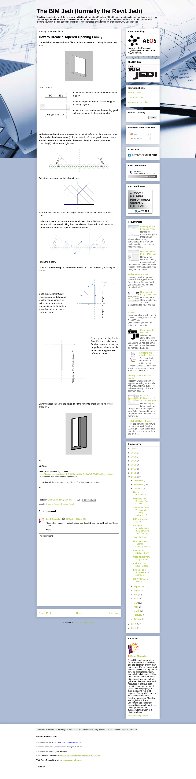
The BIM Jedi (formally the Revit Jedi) (89, 11)
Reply (48, 529)
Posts (133, 134)
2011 (133, 628)
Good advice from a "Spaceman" (141, 558)
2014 (133, 473)
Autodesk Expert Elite (138, 102)
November (139, 484)
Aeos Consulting (135, 92)
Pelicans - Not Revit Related (140, 564)
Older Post (113, 613)
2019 (133, 453)
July (136, 594)
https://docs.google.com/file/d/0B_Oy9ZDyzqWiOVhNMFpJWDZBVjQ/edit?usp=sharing (76, 474)
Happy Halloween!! (139, 493)
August (137, 590)
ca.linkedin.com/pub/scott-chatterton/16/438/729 (80, 756)
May (136, 603)
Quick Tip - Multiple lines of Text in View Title (148, 398)
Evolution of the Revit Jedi (147, 331)
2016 (133, 465)
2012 (133, 624)
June (136, 598)
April (136, 607)
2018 (133, 457)
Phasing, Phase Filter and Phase (147, 227)
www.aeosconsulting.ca (70, 760)
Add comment (46, 536)
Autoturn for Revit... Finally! (141, 551)
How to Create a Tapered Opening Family (141, 544)
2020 (133, 448)
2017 (133, 461)
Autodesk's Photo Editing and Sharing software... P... (141, 511)
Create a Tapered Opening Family (60, 504)
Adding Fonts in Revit (138, 274)
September (139, 586)
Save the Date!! (140, 537)
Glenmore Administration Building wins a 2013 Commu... (141, 529)
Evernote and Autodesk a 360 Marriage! (141, 572)
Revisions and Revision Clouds (146, 354)
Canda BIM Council (137, 97)
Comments (136, 138)
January (138, 619)
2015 (133, 469)
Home (79, 613)
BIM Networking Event (140, 520)
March (137, 611)
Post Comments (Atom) (85, 623)
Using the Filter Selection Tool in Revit (140, 501)
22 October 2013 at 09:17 (76, 519)
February (138, 615)
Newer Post (45, 613)
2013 (133, 477)
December (139, 480)
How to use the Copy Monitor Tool (148, 293)
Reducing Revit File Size (139, 421)
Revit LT (132, 312)
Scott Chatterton (53, 519)
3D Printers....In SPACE (140, 580)
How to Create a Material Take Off (148, 252)
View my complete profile (139, 715)
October (138, 488)
